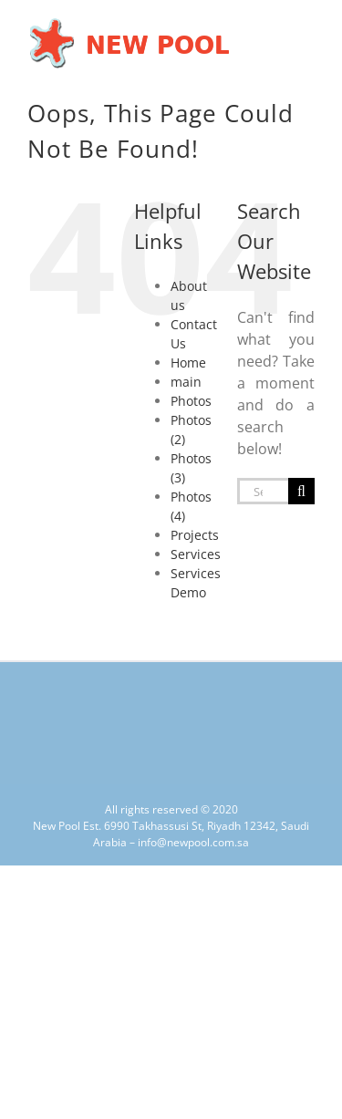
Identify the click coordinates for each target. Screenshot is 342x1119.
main (186, 381)
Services (196, 554)
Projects (195, 535)
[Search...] (262, 491)
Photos (191, 400)
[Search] (301, 491)
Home (188, 362)
